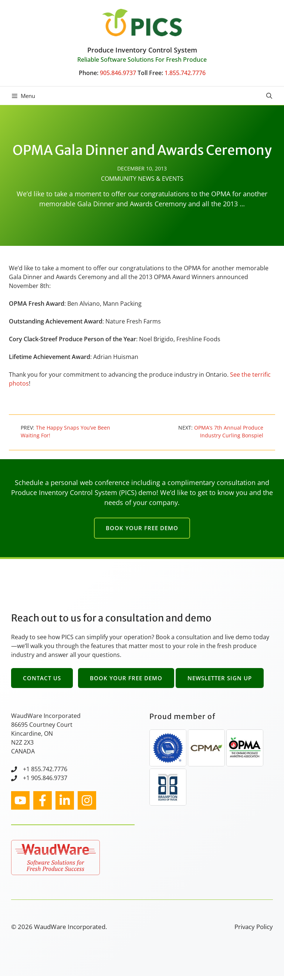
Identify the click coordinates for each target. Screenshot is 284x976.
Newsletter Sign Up (219, 678)
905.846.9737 (118, 73)
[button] (269, 96)
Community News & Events (142, 178)
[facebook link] (42, 800)
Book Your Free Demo (142, 528)
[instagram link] (20, 800)
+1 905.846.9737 (45, 778)
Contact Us (42, 678)
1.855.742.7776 (185, 73)
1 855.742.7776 (46, 769)
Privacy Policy (253, 926)
